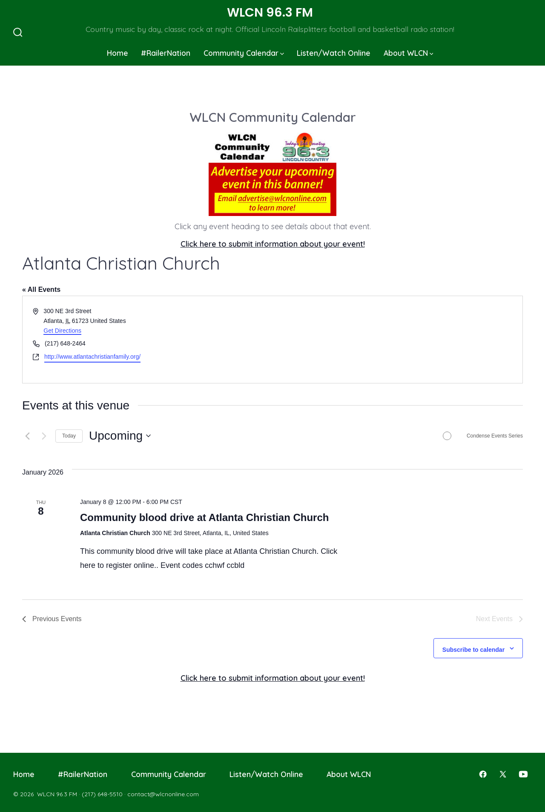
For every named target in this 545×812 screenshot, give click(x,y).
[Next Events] (44, 436)
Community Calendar (244, 53)
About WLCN (408, 53)
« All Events (41, 289)
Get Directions (62, 330)
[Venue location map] (396, 339)
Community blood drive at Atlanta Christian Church (204, 517)
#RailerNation (165, 53)
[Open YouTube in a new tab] (523, 774)
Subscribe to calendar (473, 649)
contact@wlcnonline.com (163, 794)
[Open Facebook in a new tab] (482, 774)
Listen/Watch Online (333, 53)
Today (69, 436)
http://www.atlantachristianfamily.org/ (92, 356)
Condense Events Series (495, 436)
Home (117, 53)
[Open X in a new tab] (503, 774)
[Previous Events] (27, 436)
